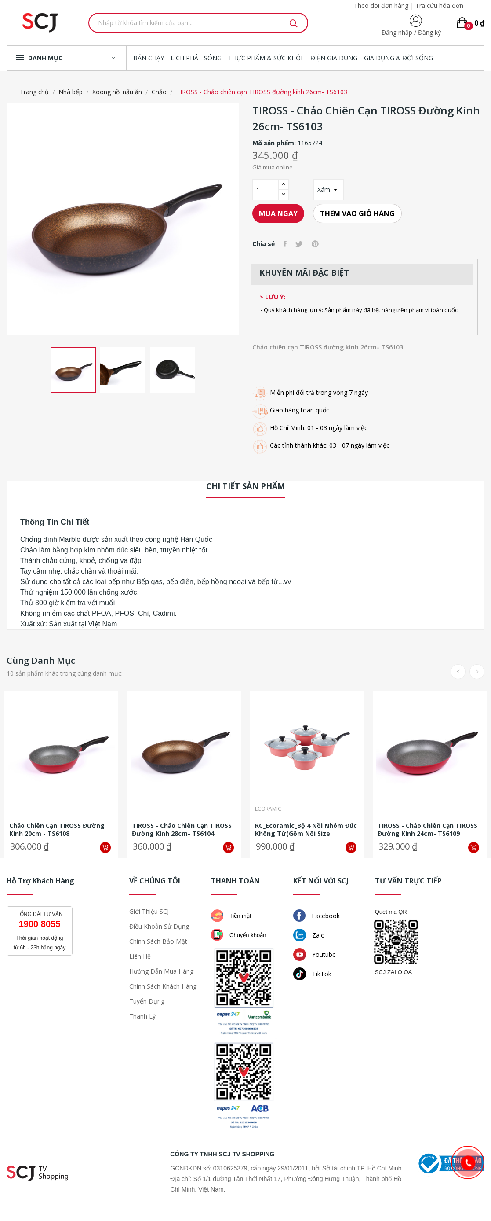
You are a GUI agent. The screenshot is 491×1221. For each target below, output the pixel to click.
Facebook (316, 915)
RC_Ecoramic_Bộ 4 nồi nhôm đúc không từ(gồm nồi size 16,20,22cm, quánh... (306, 830)
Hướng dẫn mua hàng (161, 971)
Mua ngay (278, 213)
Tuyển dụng (146, 1001)
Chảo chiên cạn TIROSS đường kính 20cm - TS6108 (57, 830)
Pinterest (315, 243)
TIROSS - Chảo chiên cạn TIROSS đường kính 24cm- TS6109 (427, 830)
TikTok (312, 973)
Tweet (299, 243)
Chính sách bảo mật (158, 941)
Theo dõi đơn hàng (381, 5)
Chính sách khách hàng (162, 986)
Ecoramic (268, 809)
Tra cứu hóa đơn (439, 5)
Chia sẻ (285, 243)
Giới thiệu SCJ (149, 911)
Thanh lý (142, 1016)
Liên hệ (140, 956)
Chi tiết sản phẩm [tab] (245, 486)
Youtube (314, 954)
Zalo (309, 935)
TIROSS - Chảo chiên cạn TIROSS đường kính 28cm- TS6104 (182, 830)
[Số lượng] (265, 189)
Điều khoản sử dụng (159, 926)
